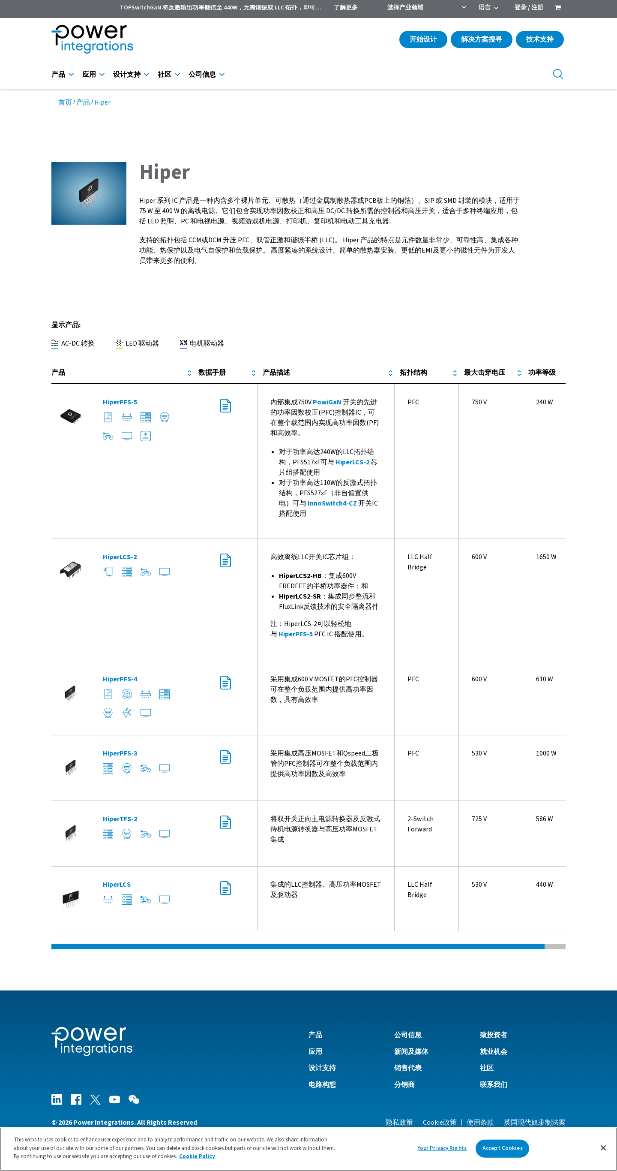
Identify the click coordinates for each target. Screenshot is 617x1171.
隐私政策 (399, 1122)
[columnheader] (122, 373)
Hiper (102, 102)
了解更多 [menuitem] (346, 8)
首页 (65, 102)
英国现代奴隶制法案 (535, 1122)
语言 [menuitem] (485, 8)
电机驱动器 (202, 343)
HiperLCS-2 (352, 462)
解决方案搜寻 (481, 39)
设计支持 (127, 74)
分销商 (404, 1085)
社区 (164, 74)
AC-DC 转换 (73, 343)
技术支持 (540, 39)
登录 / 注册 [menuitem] (529, 8)
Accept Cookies (502, 1148)
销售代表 (408, 1068)
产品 (58, 74)
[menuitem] (558, 8)
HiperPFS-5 (120, 402)
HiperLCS (117, 884)
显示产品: (66, 325)
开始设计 (423, 39)
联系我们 (493, 1085)
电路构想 (322, 1085)
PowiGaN (327, 402)
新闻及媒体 (411, 1052)
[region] (308, 1149)
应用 (89, 74)
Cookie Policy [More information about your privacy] (197, 1156)
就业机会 (493, 1052)
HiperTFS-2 (120, 819)
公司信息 (202, 74)
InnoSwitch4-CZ (332, 503)
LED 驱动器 (137, 343)
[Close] (603, 1147)
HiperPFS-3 (120, 753)
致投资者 (493, 1035)
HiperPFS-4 (120, 679)
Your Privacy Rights (442, 1148)
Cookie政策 (440, 1122)
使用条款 (480, 1122)
